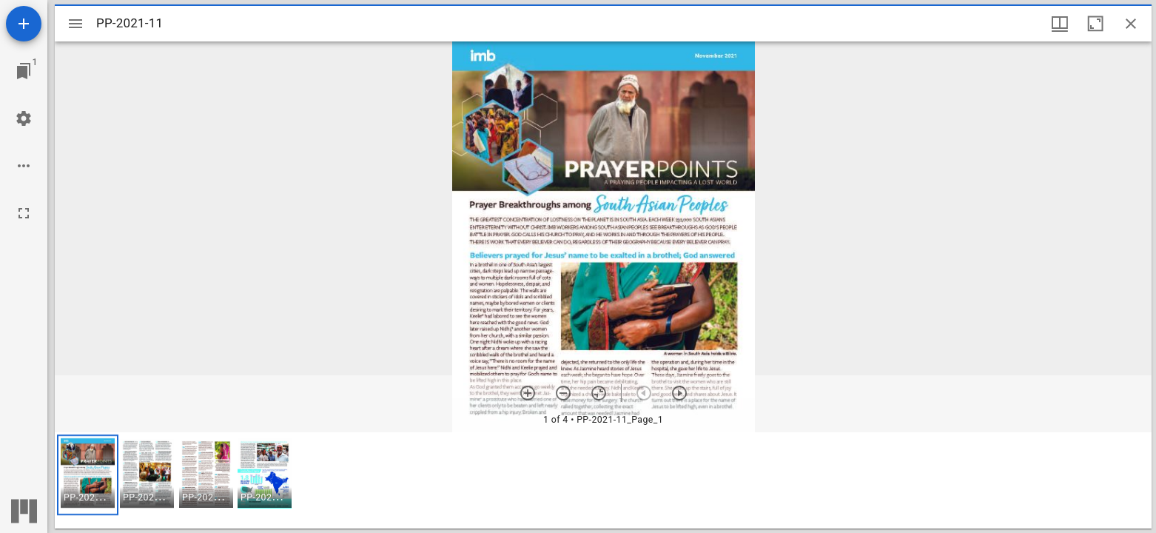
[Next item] (679, 393)
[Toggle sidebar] (75, 23)
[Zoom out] (563, 393)
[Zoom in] (527, 393)
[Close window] (1131, 23)
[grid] (603, 480)
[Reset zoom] (598, 393)
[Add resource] (23, 23)
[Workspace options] (23, 166)
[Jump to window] (23, 71)
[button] (88, 475)
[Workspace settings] (23, 118)
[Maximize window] (1095, 23)
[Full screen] (23, 213)
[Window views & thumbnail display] (1060, 23)
